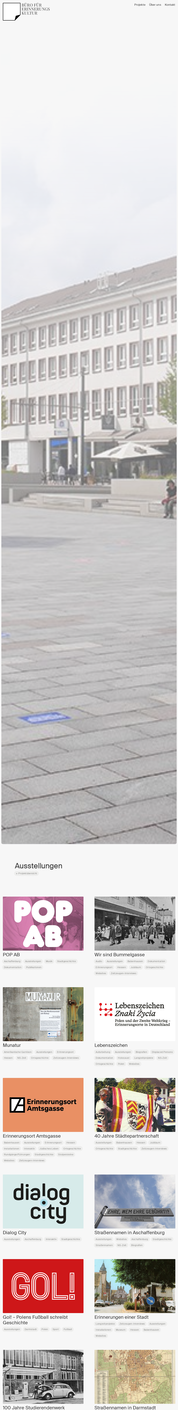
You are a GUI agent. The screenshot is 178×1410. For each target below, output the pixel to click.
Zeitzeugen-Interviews (123, 973)
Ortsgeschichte (154, 967)
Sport (56, 1329)
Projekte (140, 5)
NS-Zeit (21, 1057)
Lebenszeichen (111, 1045)
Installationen (11, 1148)
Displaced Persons (162, 1052)
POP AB (11, 955)
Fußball (68, 1329)
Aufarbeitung (103, 1052)
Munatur (12, 1045)
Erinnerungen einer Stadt (121, 1317)
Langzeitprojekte (143, 1057)
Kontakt (170, 5)
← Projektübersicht (26, 873)
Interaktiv (29, 1148)
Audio (99, 961)
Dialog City (14, 1233)
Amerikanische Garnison (18, 1052)
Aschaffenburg (12, 961)
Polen (121, 1063)
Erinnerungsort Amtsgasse (32, 1136)
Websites (101, 973)
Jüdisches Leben (49, 1148)
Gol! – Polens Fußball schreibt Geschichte (35, 1320)
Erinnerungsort (104, 967)
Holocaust (124, 1057)
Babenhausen (135, 961)
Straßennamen (104, 1245)
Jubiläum (136, 967)
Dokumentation (13, 967)
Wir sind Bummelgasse (119, 955)
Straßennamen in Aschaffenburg (129, 1233)
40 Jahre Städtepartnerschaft (126, 1136)
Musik (49, 961)
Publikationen (34, 967)
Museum (121, 1329)
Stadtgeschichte (66, 961)
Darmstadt (31, 1329)
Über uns (155, 5)
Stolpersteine (65, 1154)
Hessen (121, 967)
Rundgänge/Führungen (17, 1154)
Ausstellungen (33, 961)
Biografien (141, 1052)
